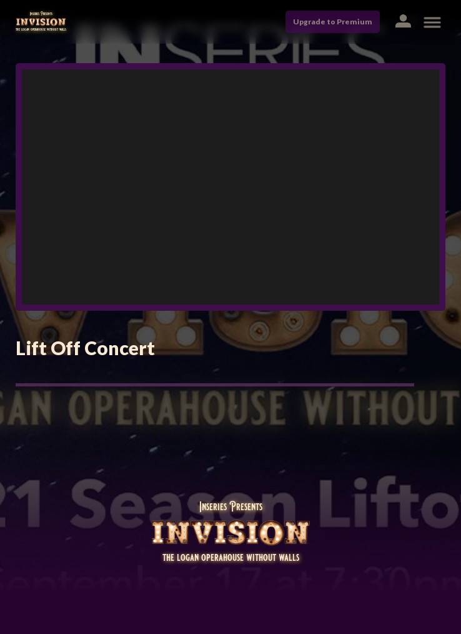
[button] (403, 22)
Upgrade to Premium (332, 21)
